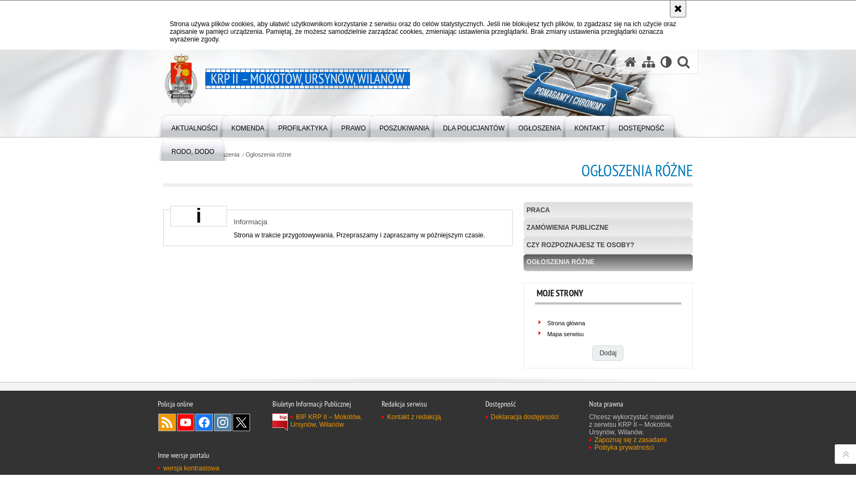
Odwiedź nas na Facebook (204, 461)
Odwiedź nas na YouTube (185, 461)
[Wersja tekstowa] (666, 62)
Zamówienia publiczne (568, 227)
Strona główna (566, 323)
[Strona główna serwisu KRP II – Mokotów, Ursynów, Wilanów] (631, 62)
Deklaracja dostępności (524, 456)
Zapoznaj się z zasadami (631, 478)
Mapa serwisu (566, 334)
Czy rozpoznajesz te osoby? (580, 245)
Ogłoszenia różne (269, 155)
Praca (538, 210)
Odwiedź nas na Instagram (222, 461)
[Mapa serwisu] (648, 62)
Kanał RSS (167, 461)
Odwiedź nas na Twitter (241, 461)
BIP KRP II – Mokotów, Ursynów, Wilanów (326, 459)
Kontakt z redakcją (414, 456)
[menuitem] (194, 126)
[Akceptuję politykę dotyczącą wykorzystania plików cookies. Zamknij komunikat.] (678, 8)
